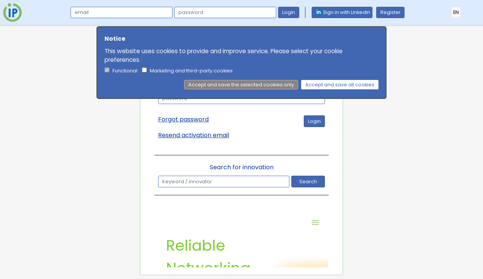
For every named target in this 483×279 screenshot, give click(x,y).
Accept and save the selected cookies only (241, 84)
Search (308, 181)
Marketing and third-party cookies (191, 70)
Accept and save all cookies (339, 84)
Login (288, 12)
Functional (124, 70)
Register (390, 12)
